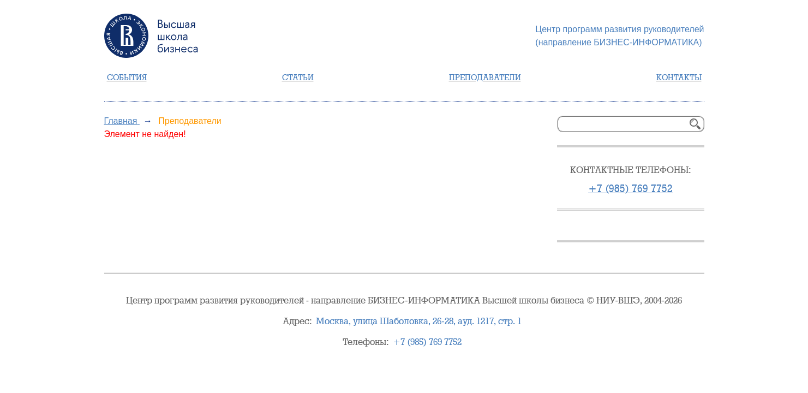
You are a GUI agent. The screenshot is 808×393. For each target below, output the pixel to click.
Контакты (679, 77)
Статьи (298, 77)
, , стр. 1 (418, 321)
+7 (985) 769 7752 (630, 189)
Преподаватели (485, 77)
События (127, 77)
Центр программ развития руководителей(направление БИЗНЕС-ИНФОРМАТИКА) (619, 36)
